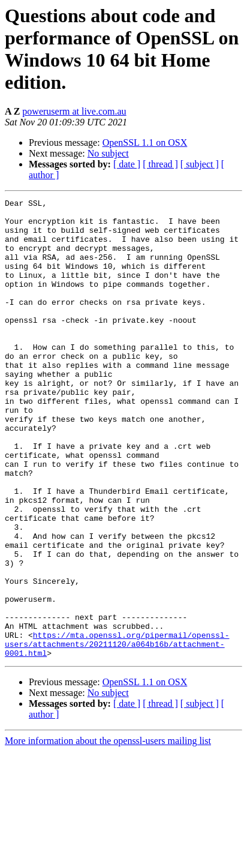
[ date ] (126, 164)
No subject (108, 153)
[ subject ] (199, 164)
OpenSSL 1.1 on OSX (145, 142)
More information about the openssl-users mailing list (108, 832)
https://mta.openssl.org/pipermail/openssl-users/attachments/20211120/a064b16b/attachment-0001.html (117, 734)
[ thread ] (160, 164)
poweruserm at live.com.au (74, 111)
